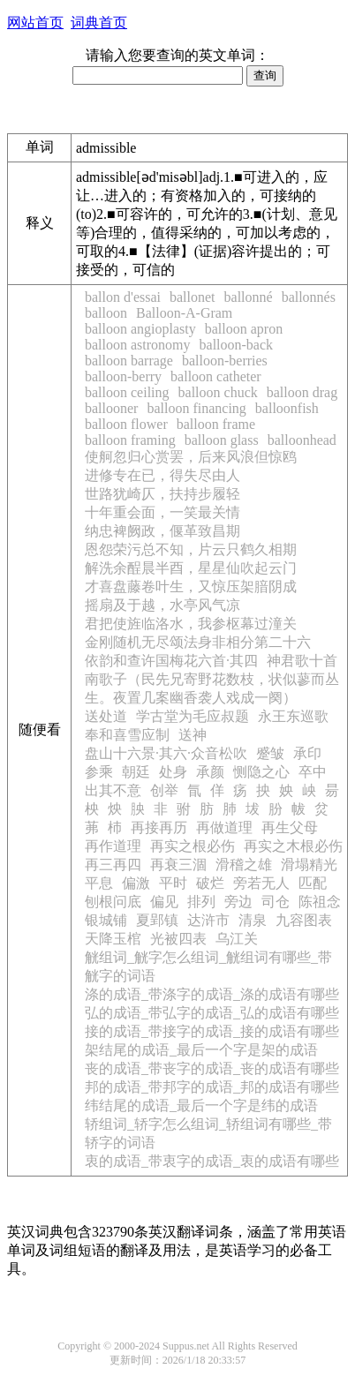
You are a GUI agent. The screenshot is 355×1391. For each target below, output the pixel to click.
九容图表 (304, 920)
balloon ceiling (127, 392)
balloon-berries (225, 360)
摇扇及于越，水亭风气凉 (162, 605)
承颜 (210, 771)
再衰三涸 (178, 864)
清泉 (252, 920)
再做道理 (224, 827)
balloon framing (130, 439)
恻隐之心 (261, 771)
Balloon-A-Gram (184, 312)
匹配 (312, 883)
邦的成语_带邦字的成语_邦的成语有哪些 (212, 1086)
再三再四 (113, 864)
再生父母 (289, 827)
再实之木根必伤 (293, 845)
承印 (307, 753)
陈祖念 (319, 901)
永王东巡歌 (293, 716)
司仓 (275, 901)
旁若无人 (261, 883)
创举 (164, 790)
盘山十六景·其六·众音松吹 (166, 753)
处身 (173, 771)
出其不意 (113, 790)
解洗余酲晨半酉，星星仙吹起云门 (191, 567)
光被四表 (178, 938)
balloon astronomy (138, 344)
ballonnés (309, 297)
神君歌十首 (302, 660)
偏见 (164, 901)
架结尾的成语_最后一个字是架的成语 (201, 1049)
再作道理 (113, 845)
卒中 (312, 771)
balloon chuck (218, 392)
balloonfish (287, 408)
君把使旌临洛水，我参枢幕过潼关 (191, 623)
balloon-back (237, 344)
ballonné (248, 297)
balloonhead (302, 439)
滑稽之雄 (243, 864)
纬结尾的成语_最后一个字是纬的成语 (201, 1105)
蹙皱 (270, 753)
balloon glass (222, 439)
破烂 (210, 883)
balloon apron (244, 328)
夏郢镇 (157, 920)
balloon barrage (129, 360)
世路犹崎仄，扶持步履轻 (162, 493)
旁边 (238, 901)
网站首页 (35, 22)
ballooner (111, 408)
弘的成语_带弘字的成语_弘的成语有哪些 (212, 1012)
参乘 (99, 771)
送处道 (106, 716)
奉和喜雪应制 (127, 734)
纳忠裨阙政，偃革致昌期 (162, 530)
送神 (192, 734)
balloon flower (126, 424)
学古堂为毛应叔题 (192, 716)
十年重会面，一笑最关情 (162, 512)
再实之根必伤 (192, 845)
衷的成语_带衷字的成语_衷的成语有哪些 (212, 1161)
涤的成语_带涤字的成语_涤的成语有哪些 (212, 994)
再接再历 (159, 827)
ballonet (192, 297)
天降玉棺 (113, 938)
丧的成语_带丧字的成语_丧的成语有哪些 (212, 1068)
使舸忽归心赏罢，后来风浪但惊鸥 (191, 456)
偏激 (136, 883)
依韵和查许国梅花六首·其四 (171, 660)
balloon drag (302, 392)
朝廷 (136, 771)
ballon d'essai (123, 297)
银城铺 (106, 920)
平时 (173, 883)
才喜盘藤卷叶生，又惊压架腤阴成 (191, 586)
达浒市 (208, 920)
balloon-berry (123, 376)
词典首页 (99, 22)
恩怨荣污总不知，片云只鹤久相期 (191, 549)
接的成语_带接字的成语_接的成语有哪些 (212, 1031)
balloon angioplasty (140, 328)
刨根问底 (113, 901)
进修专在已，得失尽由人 (162, 475)
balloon (106, 312)
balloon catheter (215, 376)
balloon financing (196, 408)
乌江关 (236, 938)
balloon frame (216, 424)
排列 (201, 901)
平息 (99, 883)
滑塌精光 (309, 864)
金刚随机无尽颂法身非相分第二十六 (198, 642)
